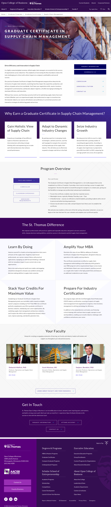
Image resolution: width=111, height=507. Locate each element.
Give (104, 9)
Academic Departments (81, 487)
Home (3, 14)
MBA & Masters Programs (50, 453)
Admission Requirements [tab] (29, 199)
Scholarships (46, 483)
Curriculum (90, 81)
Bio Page (13, 375)
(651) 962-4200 (9, 463)
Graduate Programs (15, 14)
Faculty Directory (18, 489)
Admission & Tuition (90, 86)
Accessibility (72, 500)
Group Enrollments (79, 457)
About (3, 9)
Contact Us (90, 91)
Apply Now (94, 9)
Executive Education (34, 9)
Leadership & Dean (79, 483)
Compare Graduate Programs (51, 461)
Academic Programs (48, 479)
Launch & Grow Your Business (51, 494)
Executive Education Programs (83, 453)
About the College (79, 479)
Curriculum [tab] (26, 187)
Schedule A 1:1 (90, 72)
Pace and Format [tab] (26, 180)
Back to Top (102, 443)
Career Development (48, 490)
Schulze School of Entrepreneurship (56, 9)
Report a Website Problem (49, 500)
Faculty (74, 9)
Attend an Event (69, 422)
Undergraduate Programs (49, 465)
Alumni (93, 3)
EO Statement (62, 500)
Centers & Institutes (80, 490)
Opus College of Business (14, 3)
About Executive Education (82, 465)
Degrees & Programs (16, 9)
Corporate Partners (104, 3)
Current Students (84, 3)
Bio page (80, 375)
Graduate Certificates (33, 14)
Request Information (90, 66)
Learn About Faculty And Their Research (55, 391)
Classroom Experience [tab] (26, 193)
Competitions (46, 487)
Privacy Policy (83, 500)
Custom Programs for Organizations (85, 461)
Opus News (77, 494)
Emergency (92, 500)
